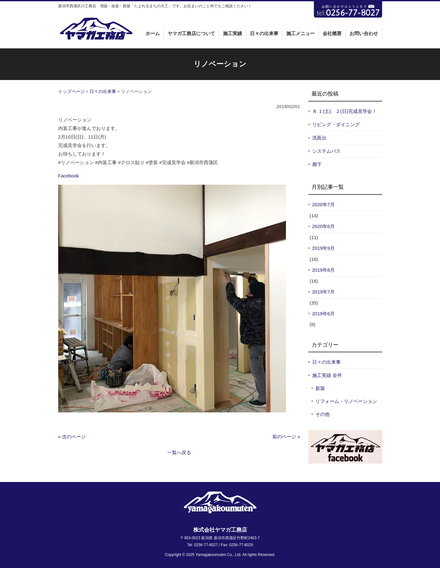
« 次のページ (72, 436)
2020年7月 (323, 204)
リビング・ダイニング (336, 124)
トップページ (71, 91)
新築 (320, 388)
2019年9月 (323, 248)
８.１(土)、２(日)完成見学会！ (344, 111)
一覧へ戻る (179, 452)
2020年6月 (323, 226)
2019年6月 (323, 313)
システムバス (326, 151)
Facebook (68, 175)
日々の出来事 (103, 91)
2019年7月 (323, 291)
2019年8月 (323, 270)
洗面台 (319, 137)
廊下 (317, 164)
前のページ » (286, 436)
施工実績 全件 (327, 375)
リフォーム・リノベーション (346, 401)
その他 (322, 414)
